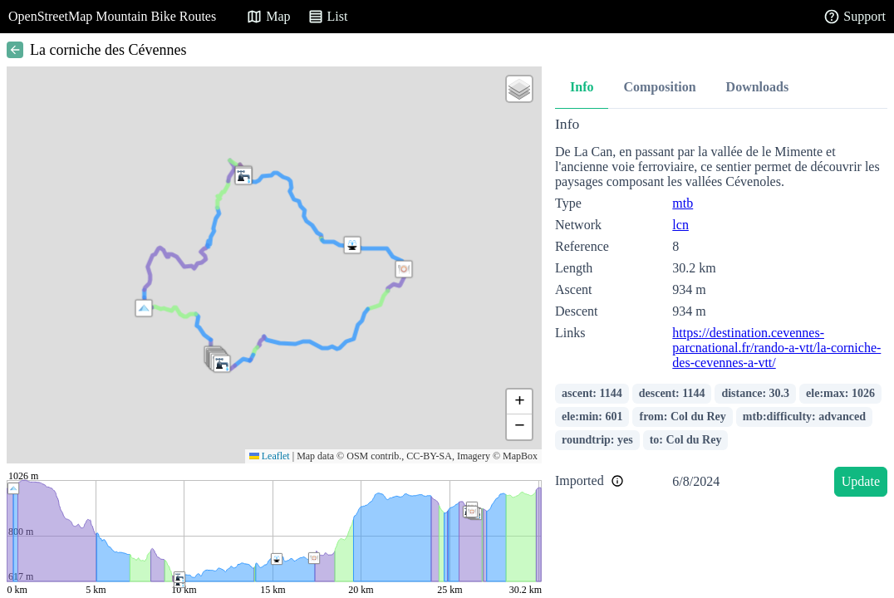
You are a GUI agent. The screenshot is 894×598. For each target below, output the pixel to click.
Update (861, 481)
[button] (144, 308)
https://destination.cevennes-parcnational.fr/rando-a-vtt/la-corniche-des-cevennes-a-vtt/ (776, 348)
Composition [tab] (659, 87)
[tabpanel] (721, 309)
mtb (682, 203)
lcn (680, 225)
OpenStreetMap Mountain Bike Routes (112, 16)
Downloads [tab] (757, 87)
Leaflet (269, 456)
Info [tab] (581, 87)
